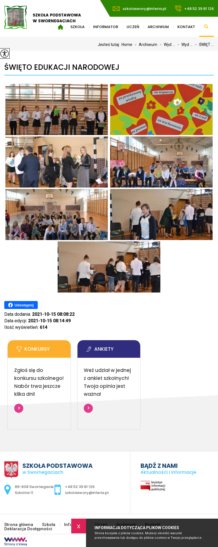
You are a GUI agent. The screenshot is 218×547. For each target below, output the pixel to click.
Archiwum (158, 27)
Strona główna (18, 525)
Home (126, 45)
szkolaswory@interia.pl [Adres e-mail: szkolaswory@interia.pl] (87, 492)
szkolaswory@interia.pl (139, 8)
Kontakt (186, 27)
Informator (105, 27)
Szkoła (48, 525)
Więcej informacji (18, 408)
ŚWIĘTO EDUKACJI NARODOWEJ (62, 67)
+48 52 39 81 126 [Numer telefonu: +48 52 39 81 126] (80, 486)
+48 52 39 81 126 (194, 8)
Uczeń (133, 27)
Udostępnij (20, 305)
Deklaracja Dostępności (28, 529)
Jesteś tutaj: (109, 45)
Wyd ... (166, 45)
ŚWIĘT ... (203, 45)
